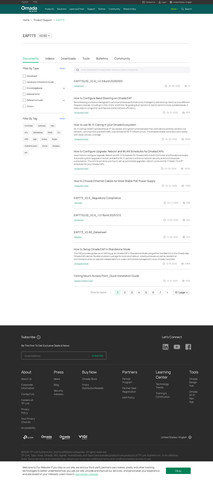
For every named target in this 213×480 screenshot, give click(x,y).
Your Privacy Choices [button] (28, 420)
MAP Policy (128, 397)
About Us (26, 379)
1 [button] (117, 292)
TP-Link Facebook (188, 346)
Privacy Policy (25, 410)
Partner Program (127, 380)
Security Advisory (58, 392)
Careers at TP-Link (27, 401)
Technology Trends (162, 385)
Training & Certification (163, 395)
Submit (77, 69)
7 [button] (160, 292)
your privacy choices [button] (86, 474)
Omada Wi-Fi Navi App (193, 397)
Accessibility (28, 427)
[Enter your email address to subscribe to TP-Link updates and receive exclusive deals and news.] (55, 356)
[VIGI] (83, 437)
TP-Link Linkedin (165, 346)
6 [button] (153, 292)
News (57, 379)
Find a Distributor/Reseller (93, 386)
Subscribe (97, 355)
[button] (148, 2)
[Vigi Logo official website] (35, 2)
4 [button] (139, 292)
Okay (178, 471)
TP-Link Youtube (176, 346)
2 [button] (125, 292)
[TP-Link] (28, 437)
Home (26, 20)
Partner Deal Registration (129, 389)
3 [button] (132, 292)
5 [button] (146, 292)
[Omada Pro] (65, 437)
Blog (56, 384)
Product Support (43, 20)
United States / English (174, 437)
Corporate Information (27, 386)
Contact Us (27, 394)
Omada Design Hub (193, 382)
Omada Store (89, 379)
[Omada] (46, 437)
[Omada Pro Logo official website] (24, 2)
